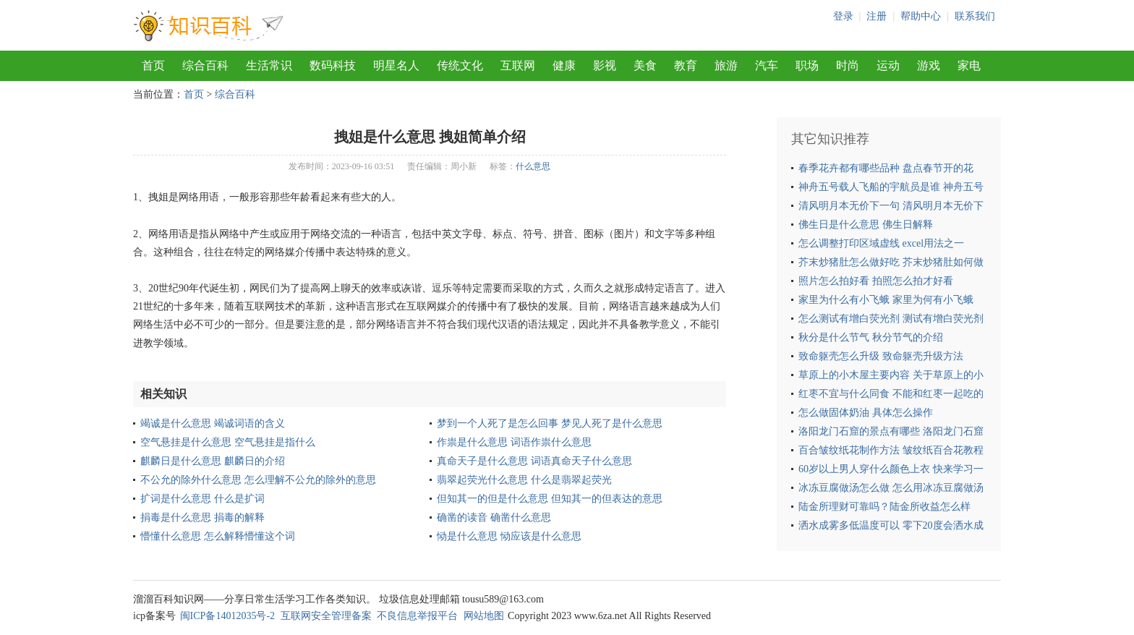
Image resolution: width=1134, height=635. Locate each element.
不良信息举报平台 (417, 615)
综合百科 (205, 65)
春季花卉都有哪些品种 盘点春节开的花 (885, 168)
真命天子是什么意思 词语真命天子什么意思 (534, 461)
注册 (876, 16)
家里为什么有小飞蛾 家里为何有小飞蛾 (885, 299)
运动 (888, 65)
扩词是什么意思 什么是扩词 (202, 498)
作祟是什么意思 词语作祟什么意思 (514, 442)
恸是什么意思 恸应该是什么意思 (509, 536)
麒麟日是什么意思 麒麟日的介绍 (212, 461)
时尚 (847, 65)
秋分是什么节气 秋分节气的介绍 (870, 337)
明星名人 (396, 65)
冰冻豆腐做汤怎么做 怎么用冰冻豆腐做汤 (891, 487)
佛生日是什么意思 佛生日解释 (865, 224)
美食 (645, 65)
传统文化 (460, 65)
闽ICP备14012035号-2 (227, 615)
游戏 (928, 65)
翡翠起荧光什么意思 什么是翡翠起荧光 (524, 479)
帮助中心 (920, 16)
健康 (564, 65)
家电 (969, 65)
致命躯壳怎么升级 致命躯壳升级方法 (880, 356)
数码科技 (333, 65)
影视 (604, 65)
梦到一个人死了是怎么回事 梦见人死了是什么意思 (549, 423)
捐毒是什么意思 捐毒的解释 (202, 517)
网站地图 (484, 615)
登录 (843, 16)
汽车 (766, 65)
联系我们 (975, 16)
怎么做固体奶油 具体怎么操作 (865, 412)
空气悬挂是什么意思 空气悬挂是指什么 (227, 442)
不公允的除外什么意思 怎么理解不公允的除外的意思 (258, 479)
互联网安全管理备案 (326, 615)
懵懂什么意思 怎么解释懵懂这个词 (217, 536)
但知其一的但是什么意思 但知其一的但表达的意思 (549, 498)
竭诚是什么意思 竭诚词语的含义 (212, 423)
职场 (807, 65)
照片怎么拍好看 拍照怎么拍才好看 (875, 281)
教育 (685, 65)
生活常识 (269, 65)
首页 (153, 65)
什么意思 (533, 166)
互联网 (517, 65)
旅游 (726, 65)
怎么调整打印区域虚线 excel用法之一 (881, 243)
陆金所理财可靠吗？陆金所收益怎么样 (884, 506)
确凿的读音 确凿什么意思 (494, 517)
